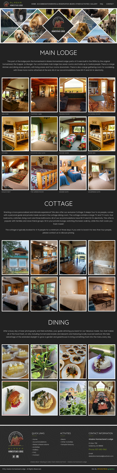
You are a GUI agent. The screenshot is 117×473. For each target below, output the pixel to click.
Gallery (35, 450)
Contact (36, 455)
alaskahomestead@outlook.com (101, 456)
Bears (63, 439)
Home (35, 439)
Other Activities (67, 442)
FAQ (34, 452)
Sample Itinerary (67, 444)
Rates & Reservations (41, 444)
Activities (36, 447)
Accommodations (39, 442)
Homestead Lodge (16, 5)
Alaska (16, 3)
